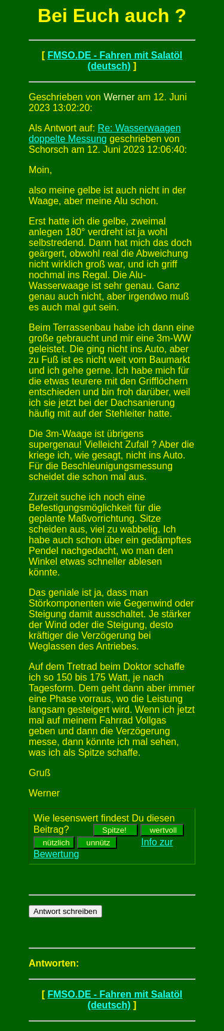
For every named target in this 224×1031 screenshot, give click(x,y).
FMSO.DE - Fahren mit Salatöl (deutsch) (114, 60)
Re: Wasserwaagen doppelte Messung (105, 133)
